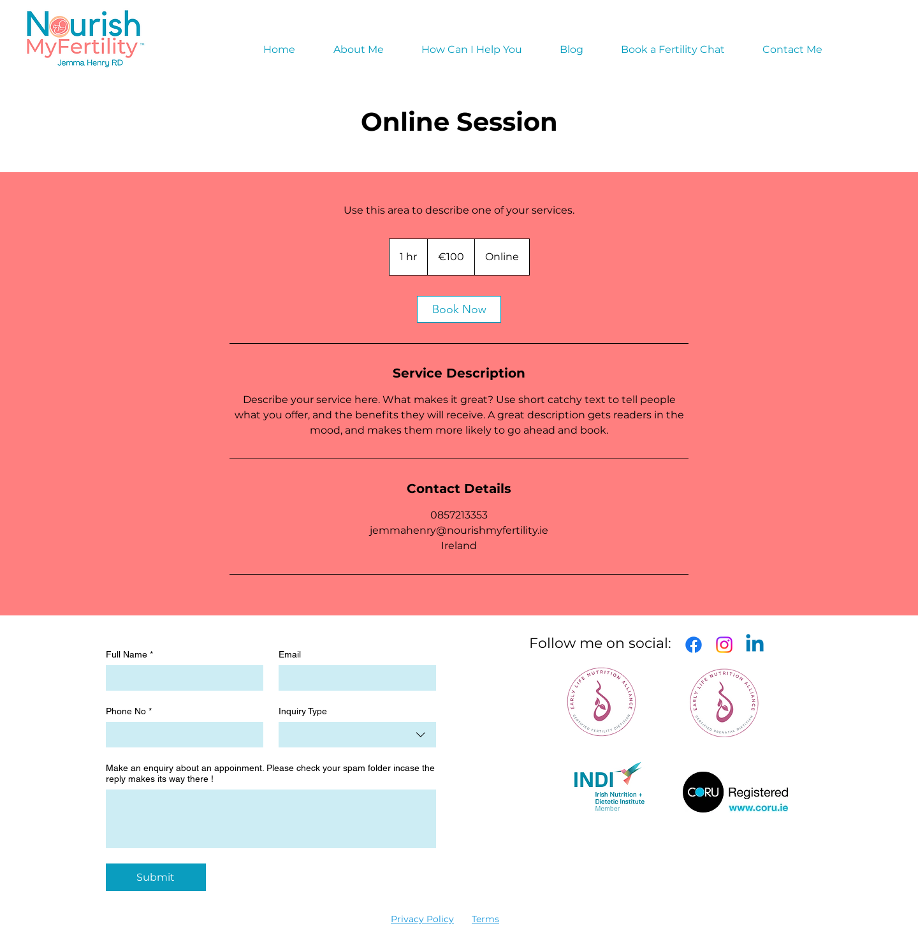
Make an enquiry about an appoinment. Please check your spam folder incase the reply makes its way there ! (270, 773)
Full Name (129, 654)
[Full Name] (181, 678)
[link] (459, 309)
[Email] (353, 678)
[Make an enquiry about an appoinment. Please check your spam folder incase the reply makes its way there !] (271, 819)
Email (290, 654)
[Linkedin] (755, 645)
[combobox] (357, 734)
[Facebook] (693, 645)
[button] (471, 49)
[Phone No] (181, 734)
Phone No (129, 711)
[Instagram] (724, 645)
